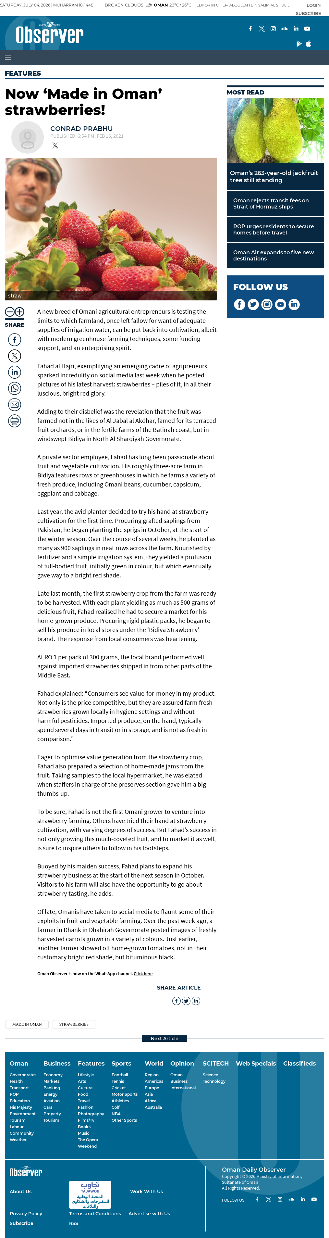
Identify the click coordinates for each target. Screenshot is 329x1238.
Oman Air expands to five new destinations (273, 255)
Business (179, 1081)
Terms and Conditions (95, 1214)
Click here (143, 974)
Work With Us (146, 1191)
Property (52, 1113)
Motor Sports (125, 1094)
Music (83, 1133)
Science (210, 1074)
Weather (18, 1139)
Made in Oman (27, 1024)
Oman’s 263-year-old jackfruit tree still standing (274, 177)
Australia (153, 1107)
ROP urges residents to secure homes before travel (273, 229)
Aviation (51, 1100)
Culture (85, 1087)
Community (22, 1133)
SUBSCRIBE (308, 13)
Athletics (120, 1100)
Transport (19, 1087)
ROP (14, 1094)
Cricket (119, 1087)
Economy (53, 1074)
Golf (115, 1107)
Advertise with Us (149, 1214)
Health (16, 1081)
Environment (23, 1113)
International (183, 1087)
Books (84, 1126)
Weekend (87, 1146)
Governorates (23, 1074)
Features (23, 73)
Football (120, 1074)
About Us (20, 1191)
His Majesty (21, 1107)
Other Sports (124, 1120)
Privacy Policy (26, 1214)
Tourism (18, 1120)
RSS (73, 1223)
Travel (84, 1100)
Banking (51, 1087)
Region (152, 1074)
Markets (51, 1081)
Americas (154, 1081)
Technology (214, 1081)
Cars (47, 1107)
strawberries (74, 1024)
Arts (82, 1081)
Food (83, 1094)
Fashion (85, 1107)
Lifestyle (86, 1074)
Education (20, 1100)
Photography (91, 1113)
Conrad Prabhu (81, 129)
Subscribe (21, 1223)
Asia (149, 1094)
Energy (50, 1094)
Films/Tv (86, 1120)
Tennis (118, 1081)
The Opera (88, 1139)
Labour (17, 1126)
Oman (176, 1074)
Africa (150, 1100)
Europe (152, 1087)
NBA (116, 1113)
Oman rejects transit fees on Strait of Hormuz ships (271, 203)
